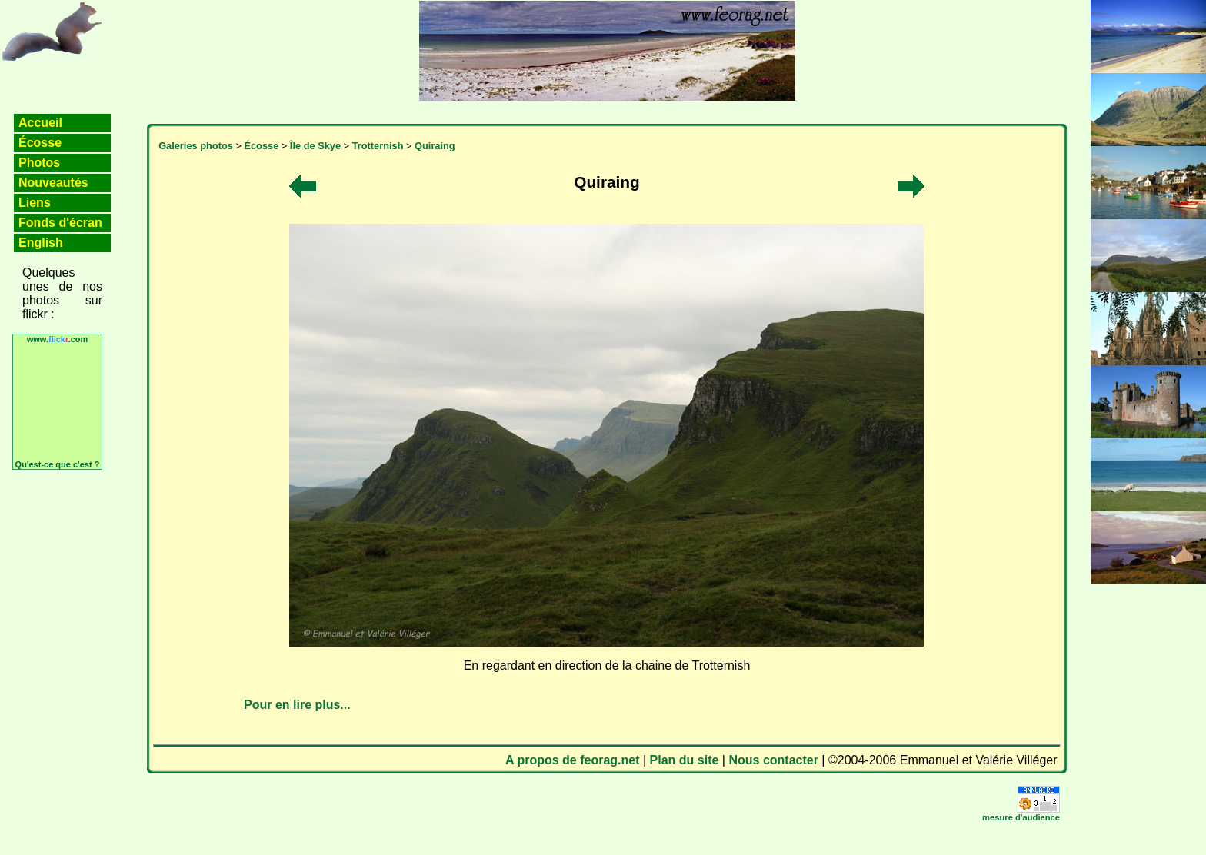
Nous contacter (773, 760)
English (40, 242)
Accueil (40, 122)
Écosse (40, 142)
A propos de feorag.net (572, 760)
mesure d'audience (1021, 817)
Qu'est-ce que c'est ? (57, 464)
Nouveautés (53, 182)
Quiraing (435, 145)
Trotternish (378, 145)
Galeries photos (195, 145)
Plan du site (684, 760)
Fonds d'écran (60, 222)
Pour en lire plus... (297, 704)
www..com (57, 339)
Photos (39, 162)
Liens (34, 202)
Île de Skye (315, 145)
